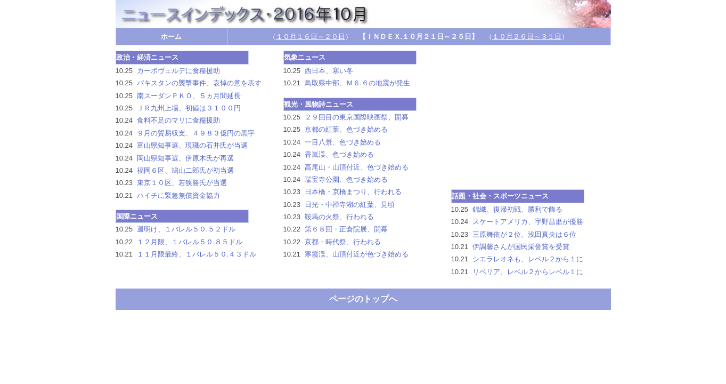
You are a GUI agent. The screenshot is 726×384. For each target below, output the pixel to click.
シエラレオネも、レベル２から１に (527, 259)
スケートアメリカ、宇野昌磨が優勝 (527, 222)
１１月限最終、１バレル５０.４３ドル (197, 254)
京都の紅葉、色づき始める (346, 129)
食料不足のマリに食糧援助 (178, 120)
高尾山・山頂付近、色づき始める (357, 167)
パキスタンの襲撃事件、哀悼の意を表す (199, 83)
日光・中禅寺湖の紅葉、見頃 (350, 205)
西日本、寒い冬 (329, 71)
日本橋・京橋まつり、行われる (353, 192)
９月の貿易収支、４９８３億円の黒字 (196, 133)
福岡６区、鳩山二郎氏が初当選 (185, 170)
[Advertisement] (531, 117)
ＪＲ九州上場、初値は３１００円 (189, 108)
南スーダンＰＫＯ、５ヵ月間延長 (189, 96)
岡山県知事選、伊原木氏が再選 (185, 158)
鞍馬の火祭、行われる (339, 217)
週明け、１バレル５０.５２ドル (186, 229)
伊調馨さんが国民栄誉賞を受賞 (520, 247)
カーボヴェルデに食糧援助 (178, 71)
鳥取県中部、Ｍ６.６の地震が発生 (358, 83)
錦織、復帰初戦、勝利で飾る (517, 209)
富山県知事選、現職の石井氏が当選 (192, 145)
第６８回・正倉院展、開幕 (346, 229)
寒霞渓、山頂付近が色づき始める (357, 254)
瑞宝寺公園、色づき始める (346, 179)
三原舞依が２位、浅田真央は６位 (524, 234)
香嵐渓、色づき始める (339, 154)
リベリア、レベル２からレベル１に (527, 272)
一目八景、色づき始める (343, 142)
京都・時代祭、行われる (343, 242)
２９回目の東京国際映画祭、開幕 (357, 117)
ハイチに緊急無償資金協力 (178, 195)
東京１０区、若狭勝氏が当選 (182, 183)
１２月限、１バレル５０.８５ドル (190, 242)
